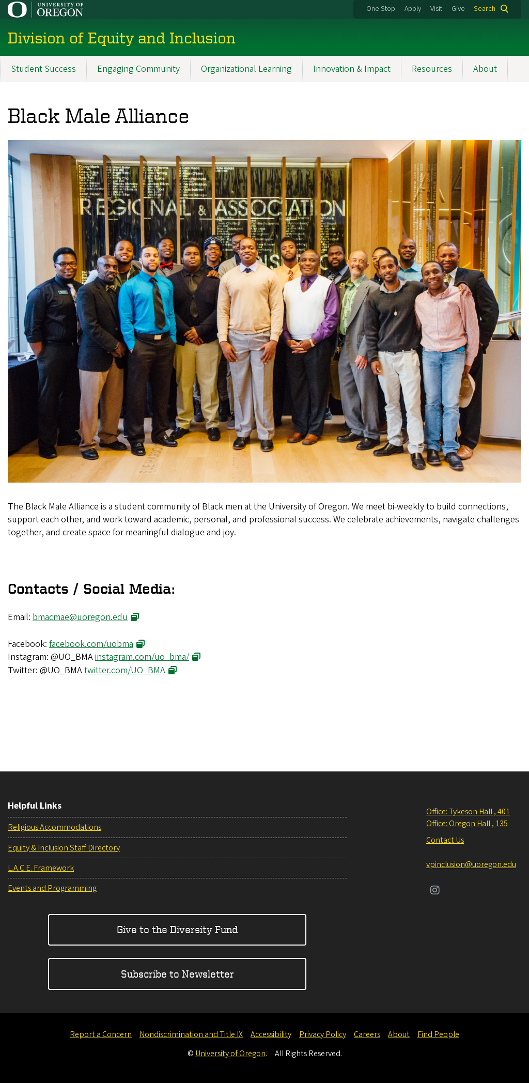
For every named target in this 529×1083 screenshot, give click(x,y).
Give (458, 9)
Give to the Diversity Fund (177, 929)
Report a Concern (101, 1034)
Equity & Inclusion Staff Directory (64, 848)
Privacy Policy (322, 1034)
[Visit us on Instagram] (435, 891)
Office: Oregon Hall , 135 (467, 823)
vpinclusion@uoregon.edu (471, 864)
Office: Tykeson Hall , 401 (468, 811)
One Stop (380, 9)
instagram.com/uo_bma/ (142, 657)
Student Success (43, 69)
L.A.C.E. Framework (41, 868)
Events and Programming (52, 888)
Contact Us (445, 840)
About (485, 69)
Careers (367, 1034)
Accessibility (271, 1034)
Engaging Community (138, 69)
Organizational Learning (246, 69)
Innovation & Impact (352, 69)
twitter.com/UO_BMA (124, 669)
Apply (412, 9)
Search (484, 9)
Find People (438, 1034)
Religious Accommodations (54, 827)
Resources (432, 69)
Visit (436, 9)
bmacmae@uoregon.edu (80, 617)
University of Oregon (230, 1053)
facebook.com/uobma (91, 644)
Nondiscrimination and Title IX (191, 1034)
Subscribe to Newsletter (177, 974)
